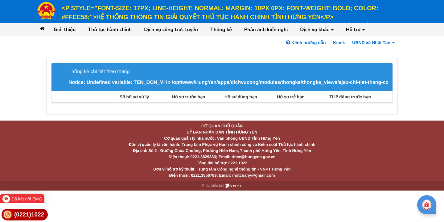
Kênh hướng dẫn (306, 42)
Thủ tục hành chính (110, 29)
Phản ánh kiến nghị (266, 29)
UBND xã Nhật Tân (373, 42)
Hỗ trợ (355, 29)
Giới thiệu (65, 29)
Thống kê (221, 29)
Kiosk (339, 42)
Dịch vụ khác (316, 29)
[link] (25, 215)
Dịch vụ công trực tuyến (171, 29)
